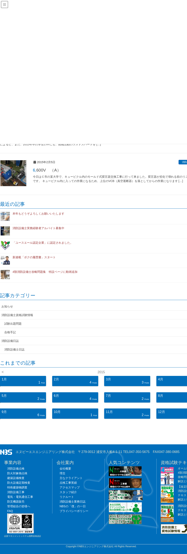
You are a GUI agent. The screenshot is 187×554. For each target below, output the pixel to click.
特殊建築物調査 (17, 487)
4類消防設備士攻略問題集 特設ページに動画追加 (45, 271)
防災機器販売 (15, 501)
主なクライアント (71, 478)
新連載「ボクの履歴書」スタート (34, 257)
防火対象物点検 (17, 473)
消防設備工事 (15, 492)
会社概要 (65, 468)
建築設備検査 (15, 478)
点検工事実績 (68, 482)
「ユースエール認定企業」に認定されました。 (43, 242)
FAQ (10, 511)
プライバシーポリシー (74, 511)
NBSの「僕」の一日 (73, 506)
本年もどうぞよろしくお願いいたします (38, 213)
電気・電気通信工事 (20, 496)
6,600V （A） (47, 170)
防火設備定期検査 (18, 482)
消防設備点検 (15, 468)
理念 (62, 473)
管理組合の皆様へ (18, 506)
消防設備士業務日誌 (72, 501)
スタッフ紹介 (68, 492)
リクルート (67, 496)
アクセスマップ (70, 487)
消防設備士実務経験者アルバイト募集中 (38, 228)
